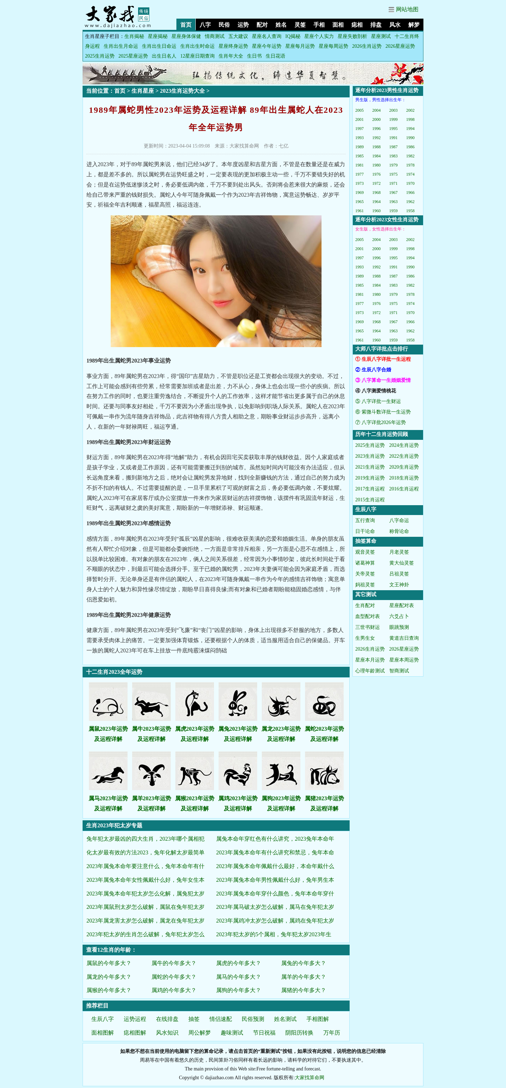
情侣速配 (220, 1019)
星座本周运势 (404, 660)
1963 (393, 201)
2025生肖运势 (100, 56)
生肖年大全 (231, 56)
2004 (376, 110)
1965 (359, 201)
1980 (376, 165)
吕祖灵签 (399, 573)
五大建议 (238, 36)
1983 (393, 156)
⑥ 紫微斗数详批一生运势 (383, 412)
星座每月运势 (300, 46)
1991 (393, 137)
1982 (410, 156)
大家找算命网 (309, 1077)
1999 (393, 119)
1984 (376, 156)
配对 (262, 25)
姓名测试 (285, 1019)
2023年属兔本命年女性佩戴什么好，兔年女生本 (145, 880)
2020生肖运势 (404, 467)
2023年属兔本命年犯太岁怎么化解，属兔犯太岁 (145, 894)
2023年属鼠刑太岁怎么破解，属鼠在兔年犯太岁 (145, 907)
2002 (410, 110)
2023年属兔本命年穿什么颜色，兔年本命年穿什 (275, 894)
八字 (205, 25)
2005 (359, 110)
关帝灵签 (365, 573)
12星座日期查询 (197, 56)
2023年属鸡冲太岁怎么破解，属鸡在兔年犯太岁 (275, 921)
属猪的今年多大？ (303, 990)
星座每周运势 (333, 46)
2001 (359, 119)
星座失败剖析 (352, 36)
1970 (410, 183)
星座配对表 (401, 605)
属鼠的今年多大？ (108, 963)
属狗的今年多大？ (238, 990)
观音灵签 (365, 552)
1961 (359, 210)
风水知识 (167, 1033)
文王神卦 (399, 584)
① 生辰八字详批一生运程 (383, 359)
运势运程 (135, 1019)
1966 (410, 192)
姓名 (281, 25)
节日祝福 (264, 1033)
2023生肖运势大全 (182, 91)
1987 (393, 146)
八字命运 (399, 520)
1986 (410, 146)
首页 (186, 25)
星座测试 (381, 36)
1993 (359, 137)
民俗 (224, 25)
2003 (393, 110)
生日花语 (275, 56)
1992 (376, 137)
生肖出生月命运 (121, 46)
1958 (410, 210)
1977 (359, 174)
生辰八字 (102, 1019)
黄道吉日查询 (404, 638)
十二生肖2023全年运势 (114, 672)
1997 (359, 128)
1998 (410, 119)
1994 (410, 128)
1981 (359, 165)
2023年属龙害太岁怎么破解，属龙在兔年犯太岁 (145, 921)
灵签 (300, 25)
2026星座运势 (400, 46)
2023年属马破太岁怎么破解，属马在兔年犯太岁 (275, 907)
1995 (393, 128)
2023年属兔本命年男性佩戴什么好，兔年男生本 (275, 880)
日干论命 (365, 531)
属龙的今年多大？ (108, 977)
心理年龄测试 (370, 670)
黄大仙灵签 (401, 563)
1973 (359, 183)
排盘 (376, 25)
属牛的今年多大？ (173, 963)
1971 (393, 183)
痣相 (357, 25)
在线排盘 (167, 1019)
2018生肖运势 (404, 478)
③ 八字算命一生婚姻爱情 (383, 380)
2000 (376, 119)
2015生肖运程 (370, 499)
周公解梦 (199, 1033)
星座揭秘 (158, 36)
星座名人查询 (266, 36)
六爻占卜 (399, 616)
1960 (376, 210)
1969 (359, 192)
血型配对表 (367, 616)
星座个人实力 (319, 36)
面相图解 (102, 1033)
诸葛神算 (365, 563)
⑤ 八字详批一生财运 (378, 401)
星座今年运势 (266, 46)
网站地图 (407, 9)
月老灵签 (399, 552)
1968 (376, 192)
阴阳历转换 (299, 1033)
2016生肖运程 (404, 488)
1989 (359, 146)
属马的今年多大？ (238, 977)
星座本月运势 (370, 660)
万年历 (331, 1033)
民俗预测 (253, 1019)
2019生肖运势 (370, 478)
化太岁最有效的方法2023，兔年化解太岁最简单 (145, 852)
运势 (243, 25)
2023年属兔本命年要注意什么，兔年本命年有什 (145, 866)
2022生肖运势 (404, 456)
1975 (393, 174)
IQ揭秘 (292, 36)
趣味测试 (232, 1033)
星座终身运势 (233, 46)
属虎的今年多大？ (238, 963)
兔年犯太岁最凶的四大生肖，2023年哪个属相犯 (145, 839)
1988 (376, 146)
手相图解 (317, 1019)
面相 (338, 25)
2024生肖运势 (404, 445)
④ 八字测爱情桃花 (375, 390)
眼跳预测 (399, 627)
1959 (393, 210)
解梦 (414, 25)
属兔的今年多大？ (303, 963)
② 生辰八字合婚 (373, 369)
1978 (410, 165)
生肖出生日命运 (159, 46)
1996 (376, 128)
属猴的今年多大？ (108, 990)
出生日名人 (164, 56)
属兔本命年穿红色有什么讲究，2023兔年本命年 (275, 839)
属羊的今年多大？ (303, 977)
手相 (319, 25)
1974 (410, 174)
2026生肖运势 (367, 46)
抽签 (194, 1019)
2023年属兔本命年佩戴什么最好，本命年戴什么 (275, 866)
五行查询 (365, 520)
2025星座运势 (133, 56)
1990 (410, 137)
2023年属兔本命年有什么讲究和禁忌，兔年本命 (275, 852)
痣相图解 (135, 1033)
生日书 (254, 56)
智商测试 (399, 670)
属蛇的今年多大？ (173, 977)
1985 (359, 156)
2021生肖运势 (370, 467)
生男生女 (365, 638)
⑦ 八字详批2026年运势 (380, 422)
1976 (376, 174)
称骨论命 (399, 531)
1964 (376, 201)
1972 (376, 183)
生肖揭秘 (134, 36)
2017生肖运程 (370, 488)
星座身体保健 (186, 36)
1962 (410, 201)
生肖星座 (142, 91)
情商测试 (215, 36)
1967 (393, 192)
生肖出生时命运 (197, 46)
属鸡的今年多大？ (173, 990)
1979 (393, 165)
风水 (395, 25)
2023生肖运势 (370, 456)
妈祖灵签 (365, 584)
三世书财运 (367, 627)
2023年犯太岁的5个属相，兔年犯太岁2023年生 (273, 934)
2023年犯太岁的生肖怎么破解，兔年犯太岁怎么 (145, 934)
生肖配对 (365, 605)
